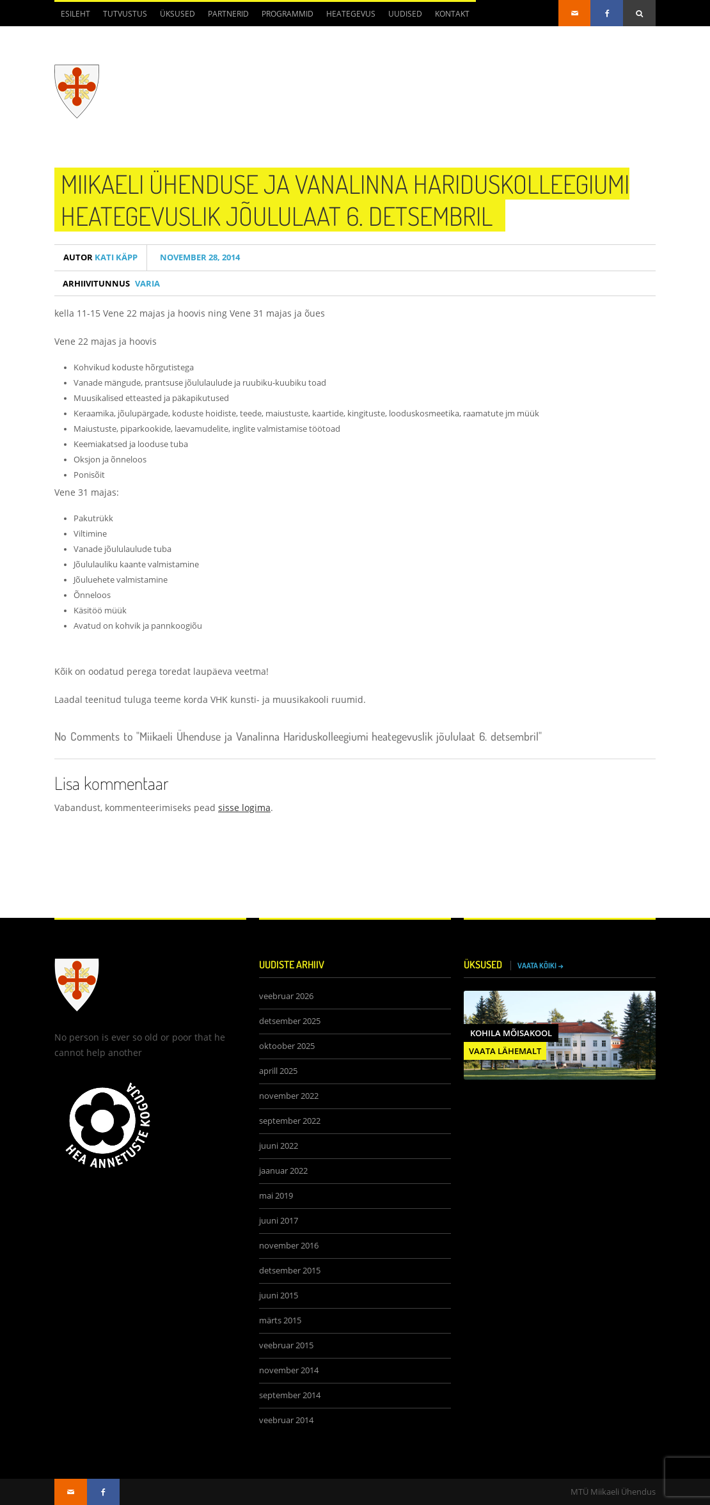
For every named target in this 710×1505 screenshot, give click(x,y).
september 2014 (289, 1395)
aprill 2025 (278, 1071)
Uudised (405, 13)
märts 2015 (280, 1320)
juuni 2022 (278, 1145)
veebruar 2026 (286, 996)
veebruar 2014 (286, 1420)
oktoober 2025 (287, 1046)
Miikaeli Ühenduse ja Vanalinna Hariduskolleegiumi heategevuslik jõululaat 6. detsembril (345, 200)
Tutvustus (125, 13)
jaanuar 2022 (283, 1170)
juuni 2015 (278, 1295)
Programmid (287, 13)
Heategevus (350, 13)
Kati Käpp (100, 257)
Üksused (177, 13)
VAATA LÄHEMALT (505, 1051)
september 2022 (289, 1120)
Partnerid (228, 13)
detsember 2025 (289, 1021)
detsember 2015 (289, 1270)
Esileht (75, 13)
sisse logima (244, 807)
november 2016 (289, 1245)
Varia (147, 283)
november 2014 (289, 1370)
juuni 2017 (278, 1220)
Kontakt (452, 13)
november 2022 (289, 1096)
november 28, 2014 (198, 257)
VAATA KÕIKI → (540, 965)
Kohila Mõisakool (511, 1033)
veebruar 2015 (286, 1345)
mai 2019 (276, 1195)
